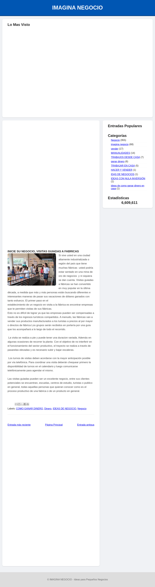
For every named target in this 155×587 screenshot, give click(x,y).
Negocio (82, 408)
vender (114, 148)
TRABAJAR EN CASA (123, 165)
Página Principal (54, 424)
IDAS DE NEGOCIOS (122, 174)
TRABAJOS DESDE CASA (125, 157)
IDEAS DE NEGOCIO (64, 408)
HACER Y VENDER (121, 170)
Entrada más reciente (19, 424)
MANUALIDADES (120, 153)
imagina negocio (120, 144)
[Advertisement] (77, 93)
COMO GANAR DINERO (29, 408)
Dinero (47, 408)
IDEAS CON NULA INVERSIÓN (128, 178)
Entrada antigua (85, 424)
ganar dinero (118, 161)
